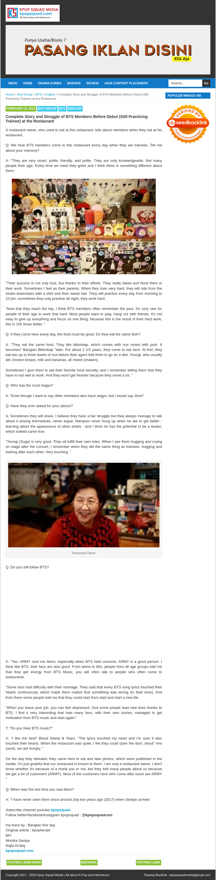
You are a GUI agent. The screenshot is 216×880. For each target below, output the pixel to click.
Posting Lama (148, 862)
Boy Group (47, 108)
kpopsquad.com (20, 851)
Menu (12, 83)
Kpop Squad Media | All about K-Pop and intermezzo (73, 875)
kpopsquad (60, 810)
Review (92, 83)
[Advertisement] (84, 612)
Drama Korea (49, 83)
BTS (62, 108)
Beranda (89, 862)
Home (27, 83)
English (75, 108)
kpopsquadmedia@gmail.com (190, 875)
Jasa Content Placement (126, 83)
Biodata (74, 83)
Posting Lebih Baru (24, 862)
